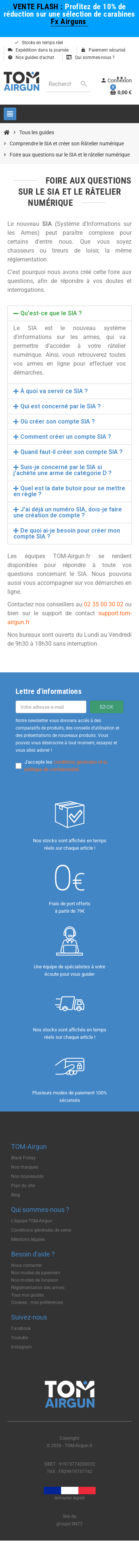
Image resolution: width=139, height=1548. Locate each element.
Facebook (21, 1328)
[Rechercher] (68, 84)
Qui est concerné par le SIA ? (60, 406)
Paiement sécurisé (103, 50)
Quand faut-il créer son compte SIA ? (71, 451)
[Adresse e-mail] (51, 707)
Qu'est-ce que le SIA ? (51, 313)
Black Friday (23, 1157)
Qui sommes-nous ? (90, 57)
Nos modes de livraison (34, 1280)
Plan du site (23, 1185)
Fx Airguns (69, 21)
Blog (15, 1195)
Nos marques (24, 1167)
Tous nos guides (27, 1295)
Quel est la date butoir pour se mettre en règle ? (69, 491)
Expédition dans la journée (38, 50)
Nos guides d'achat (31, 57)
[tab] (69, 313)
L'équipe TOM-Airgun (31, 1220)
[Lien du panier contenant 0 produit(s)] (120, 92)
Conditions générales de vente (41, 1230)
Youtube (19, 1337)
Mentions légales (28, 1239)
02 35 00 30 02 (103, 604)
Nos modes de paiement (35, 1272)
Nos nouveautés (27, 1176)
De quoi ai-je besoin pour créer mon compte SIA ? (66, 533)
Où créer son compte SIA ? (57, 421)
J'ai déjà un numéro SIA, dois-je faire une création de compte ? (67, 512)
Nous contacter (26, 1265)
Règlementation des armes (37, 1287)
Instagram (21, 1347)
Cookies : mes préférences (37, 1302)
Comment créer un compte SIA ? (65, 436)
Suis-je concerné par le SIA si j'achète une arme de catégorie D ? (62, 470)
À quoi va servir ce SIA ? (54, 391)
